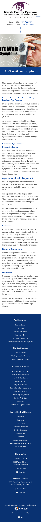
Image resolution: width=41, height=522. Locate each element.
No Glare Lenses (20, 381)
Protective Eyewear (20, 391)
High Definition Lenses (20, 378)
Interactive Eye (20, 335)
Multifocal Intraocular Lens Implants (20, 342)
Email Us (20, 472)
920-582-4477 (28, 24)
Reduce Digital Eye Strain (20, 395)
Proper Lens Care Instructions (20, 388)
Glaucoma (20, 437)
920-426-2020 (27, 22)
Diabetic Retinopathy (20, 427)
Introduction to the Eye (20, 338)
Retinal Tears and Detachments (20, 443)
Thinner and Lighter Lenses (20, 405)
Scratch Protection (20, 398)
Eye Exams (20, 328)
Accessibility (25, 512)
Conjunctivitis (20, 423)
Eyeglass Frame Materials (20, 374)
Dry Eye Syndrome (20, 430)
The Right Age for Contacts (20, 356)
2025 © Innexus (20, 505)
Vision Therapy (20, 447)
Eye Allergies (20, 433)
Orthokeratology (20, 352)
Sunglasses (20, 401)
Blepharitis (20, 417)
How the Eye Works (20, 331)
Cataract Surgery (20, 325)
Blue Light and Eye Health (20, 371)
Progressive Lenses (20, 384)
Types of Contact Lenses (20, 359)
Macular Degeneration (20, 440)
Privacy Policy (16, 512)
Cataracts (20, 420)
